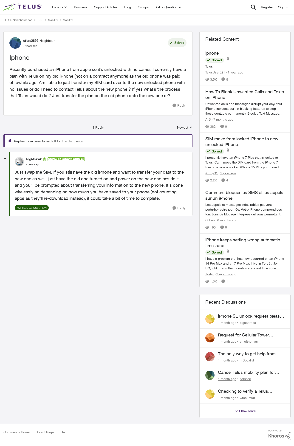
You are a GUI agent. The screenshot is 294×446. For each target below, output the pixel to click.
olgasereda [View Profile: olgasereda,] (248, 323)
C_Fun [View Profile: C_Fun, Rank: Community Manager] (210, 220)
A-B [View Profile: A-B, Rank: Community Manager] (208, 119)
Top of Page (45, 432)
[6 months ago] (226, 220)
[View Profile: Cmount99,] (210, 394)
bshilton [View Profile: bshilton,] (245, 379)
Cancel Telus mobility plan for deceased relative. (246, 372)
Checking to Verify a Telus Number (243, 391)
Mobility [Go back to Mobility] (53, 20)
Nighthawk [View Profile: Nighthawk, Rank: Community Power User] (34, 159)
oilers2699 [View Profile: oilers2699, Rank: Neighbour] (30, 40)
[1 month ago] (227, 322)
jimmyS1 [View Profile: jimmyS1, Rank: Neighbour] (211, 173)
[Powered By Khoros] (280, 435)
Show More (245, 411)
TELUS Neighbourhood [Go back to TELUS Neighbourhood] (17, 20)
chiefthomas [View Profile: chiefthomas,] (249, 341)
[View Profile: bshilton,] (210, 375)
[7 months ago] (222, 119)
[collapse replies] (5, 158)
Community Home (16, 432)
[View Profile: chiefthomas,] (210, 337)
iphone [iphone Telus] (212, 53)
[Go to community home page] (23, 7)
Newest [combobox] (184, 127)
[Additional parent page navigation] (40, 20)
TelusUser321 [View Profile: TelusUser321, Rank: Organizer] (215, 72)
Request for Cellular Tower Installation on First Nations (244, 335)
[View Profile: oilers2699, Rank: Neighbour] (15, 43)
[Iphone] (33, 164)
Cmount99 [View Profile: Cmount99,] (247, 398)
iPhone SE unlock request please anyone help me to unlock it (250, 316)
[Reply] (179, 105)
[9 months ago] (225, 274)
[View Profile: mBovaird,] (210, 356)
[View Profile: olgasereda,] (210, 319)
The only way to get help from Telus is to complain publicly (247, 354)
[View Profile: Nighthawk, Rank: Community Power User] (19, 161)
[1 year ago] (234, 72)
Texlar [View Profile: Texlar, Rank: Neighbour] (209, 274)
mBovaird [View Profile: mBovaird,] (247, 360)
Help (64, 432)
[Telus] (245, 66)
